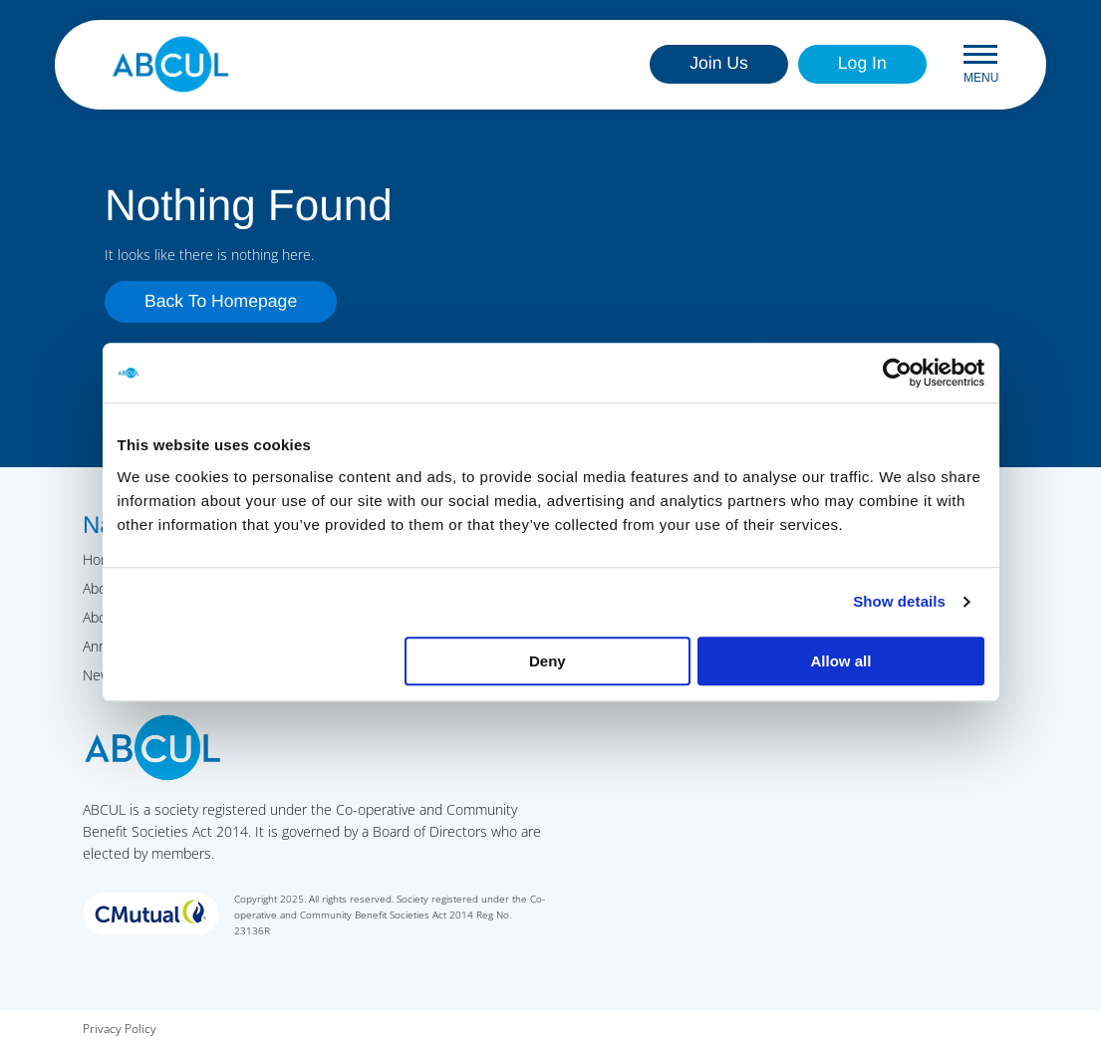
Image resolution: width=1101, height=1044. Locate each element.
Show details (899, 601)
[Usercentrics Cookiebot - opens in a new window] (897, 373)
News (100, 674)
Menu (980, 64)
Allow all (841, 660)
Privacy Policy (119, 1028)
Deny (547, 660)
